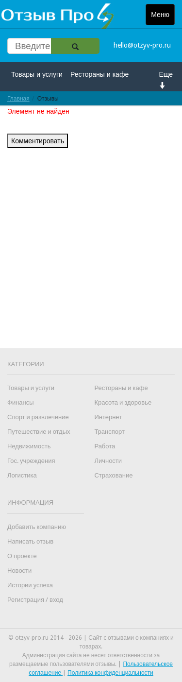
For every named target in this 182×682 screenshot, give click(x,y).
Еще (166, 79)
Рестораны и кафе (99, 74)
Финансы (20, 402)
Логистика (22, 475)
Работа (104, 446)
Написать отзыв (30, 541)
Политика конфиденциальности (110, 672)
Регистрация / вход (35, 599)
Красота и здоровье (122, 402)
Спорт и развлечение (38, 417)
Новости (19, 570)
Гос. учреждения (31, 460)
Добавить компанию (36, 526)
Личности (108, 460)
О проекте (22, 556)
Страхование (113, 475)
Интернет (108, 417)
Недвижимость (28, 446)
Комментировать (37, 141)
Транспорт (109, 431)
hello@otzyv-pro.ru (142, 45)
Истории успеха (30, 585)
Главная (18, 98)
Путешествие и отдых (38, 431)
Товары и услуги (37, 74)
